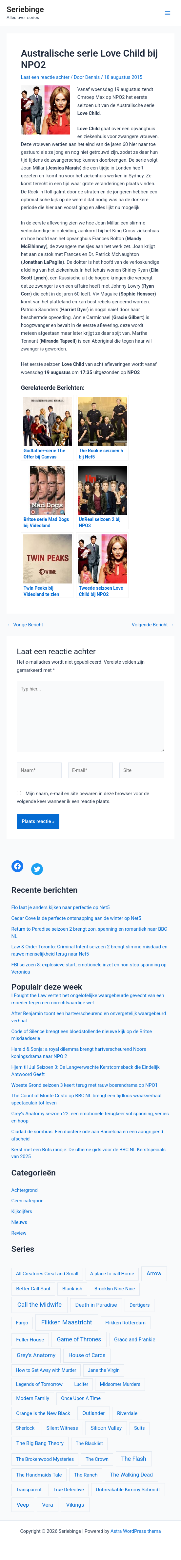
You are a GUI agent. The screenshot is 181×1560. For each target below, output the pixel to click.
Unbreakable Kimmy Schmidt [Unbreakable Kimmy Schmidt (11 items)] (128, 1490)
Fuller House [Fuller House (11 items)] (30, 1340)
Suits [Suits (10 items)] (139, 1428)
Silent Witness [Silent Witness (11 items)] (62, 1428)
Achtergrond (24, 1190)
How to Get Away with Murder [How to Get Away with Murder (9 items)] (46, 1370)
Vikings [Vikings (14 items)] (75, 1504)
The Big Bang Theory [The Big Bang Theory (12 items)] (40, 1443)
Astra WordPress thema (136, 1531)
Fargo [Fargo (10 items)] (22, 1323)
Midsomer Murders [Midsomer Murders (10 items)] (120, 1384)
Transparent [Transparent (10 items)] (29, 1490)
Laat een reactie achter (45, 77)
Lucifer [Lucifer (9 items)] (81, 1384)
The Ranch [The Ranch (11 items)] (86, 1475)
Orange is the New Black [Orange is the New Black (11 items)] (43, 1413)
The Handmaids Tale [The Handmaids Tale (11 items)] (39, 1475)
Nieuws (19, 1222)
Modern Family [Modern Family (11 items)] (32, 1398)
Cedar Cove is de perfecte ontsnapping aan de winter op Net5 (76, 918)
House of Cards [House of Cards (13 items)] (87, 1355)
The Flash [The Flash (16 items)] (133, 1459)
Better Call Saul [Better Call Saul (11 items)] (33, 1289)
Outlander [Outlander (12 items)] (93, 1413)
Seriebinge (25, 9)
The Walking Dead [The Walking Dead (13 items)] (131, 1475)
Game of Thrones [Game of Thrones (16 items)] (79, 1339)
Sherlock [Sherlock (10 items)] (25, 1428)
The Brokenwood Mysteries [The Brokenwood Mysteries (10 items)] (45, 1459)
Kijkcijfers (21, 1211)
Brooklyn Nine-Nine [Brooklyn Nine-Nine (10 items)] (114, 1289)
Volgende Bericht (153, 624)
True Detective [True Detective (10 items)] (68, 1490)
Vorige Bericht (25, 624)
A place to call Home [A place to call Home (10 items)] (112, 1274)
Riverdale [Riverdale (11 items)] (127, 1413)
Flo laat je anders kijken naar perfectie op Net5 (60, 907)
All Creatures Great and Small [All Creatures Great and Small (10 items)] (47, 1274)
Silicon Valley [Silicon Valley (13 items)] (106, 1428)
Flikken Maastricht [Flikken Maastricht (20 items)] (66, 1322)
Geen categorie (27, 1201)
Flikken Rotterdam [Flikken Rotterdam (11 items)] (125, 1323)
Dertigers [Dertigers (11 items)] (140, 1305)
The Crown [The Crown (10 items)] (97, 1459)
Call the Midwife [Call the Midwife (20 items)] (39, 1304)
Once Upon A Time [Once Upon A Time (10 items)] (81, 1398)
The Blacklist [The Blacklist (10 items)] (89, 1443)
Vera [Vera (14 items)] (47, 1504)
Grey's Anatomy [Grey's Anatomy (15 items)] (36, 1355)
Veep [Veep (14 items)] (23, 1504)
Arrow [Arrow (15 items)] (154, 1273)
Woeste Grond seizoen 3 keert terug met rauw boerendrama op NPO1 (84, 1085)
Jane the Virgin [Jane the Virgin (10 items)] (104, 1370)
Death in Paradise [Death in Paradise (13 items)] (96, 1305)
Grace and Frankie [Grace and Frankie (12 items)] (134, 1339)
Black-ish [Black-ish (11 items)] (72, 1289)
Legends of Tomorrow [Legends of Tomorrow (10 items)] (39, 1384)
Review (19, 1233)
